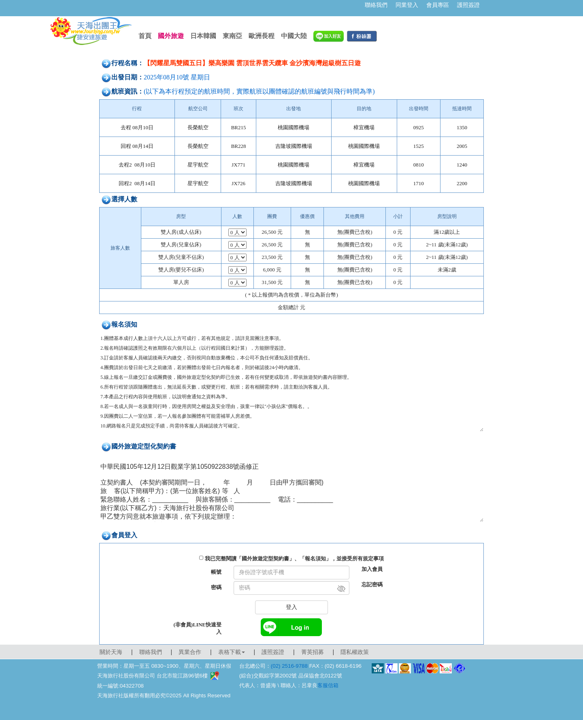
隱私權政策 (354, 652)
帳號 (216, 572)
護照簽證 (468, 5)
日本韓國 (203, 35)
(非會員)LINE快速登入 (197, 628)
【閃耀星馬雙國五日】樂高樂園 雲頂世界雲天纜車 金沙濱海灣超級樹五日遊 (252, 63)
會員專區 (437, 5)
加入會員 (372, 569)
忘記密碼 (372, 584)
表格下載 (231, 652)
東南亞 (232, 35)
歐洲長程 (261, 35)
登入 (291, 607)
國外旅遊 (171, 35)
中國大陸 (294, 35)
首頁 (144, 35)
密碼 (216, 587)
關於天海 (111, 652)
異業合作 (190, 652)
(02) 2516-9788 (289, 666)
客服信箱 (327, 685)
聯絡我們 (376, 5)
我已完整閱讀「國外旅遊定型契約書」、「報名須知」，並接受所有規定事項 (294, 558)
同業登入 (407, 5)
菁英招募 (312, 652)
